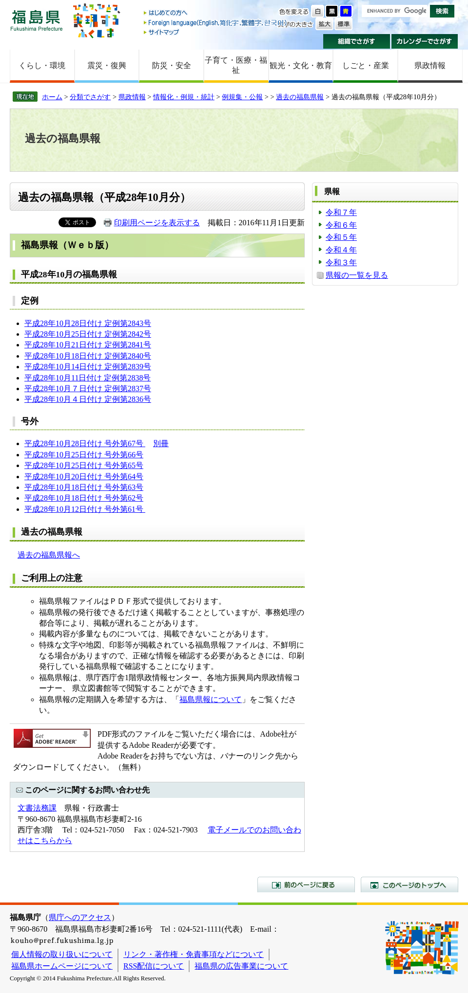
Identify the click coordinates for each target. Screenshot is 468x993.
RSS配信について (153, 966)
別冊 (161, 443)
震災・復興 (106, 65)
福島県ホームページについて (62, 966)
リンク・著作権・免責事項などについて (193, 954)
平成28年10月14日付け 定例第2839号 (87, 366)
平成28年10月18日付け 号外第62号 (83, 498)
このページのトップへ (409, 884)
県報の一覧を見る (357, 275)
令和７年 (341, 212)
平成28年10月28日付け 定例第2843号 (87, 323)
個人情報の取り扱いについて (62, 954)
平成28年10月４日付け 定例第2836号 (87, 399)
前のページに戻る (306, 884)
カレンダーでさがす (424, 41)
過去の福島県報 (300, 97)
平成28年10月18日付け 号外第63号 (83, 487)
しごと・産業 (365, 65)
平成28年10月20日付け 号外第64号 (83, 476)
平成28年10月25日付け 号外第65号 (83, 465)
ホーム (52, 97)
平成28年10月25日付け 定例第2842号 (87, 334)
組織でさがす (356, 41)
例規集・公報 (242, 97)
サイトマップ (216, 31)
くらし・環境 (42, 65)
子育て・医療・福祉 (236, 65)
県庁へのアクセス (80, 917)
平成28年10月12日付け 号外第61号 (84, 509)
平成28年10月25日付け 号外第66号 (83, 455)
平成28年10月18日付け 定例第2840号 (87, 356)
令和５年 (341, 237)
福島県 (36, 20)
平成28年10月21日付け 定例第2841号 (87, 345)
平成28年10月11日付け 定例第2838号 (87, 378)
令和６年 (341, 225)
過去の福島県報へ (49, 555)
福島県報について (210, 699)
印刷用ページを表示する (157, 222)
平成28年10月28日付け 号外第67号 (84, 443)
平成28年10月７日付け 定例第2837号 (87, 388)
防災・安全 (171, 65)
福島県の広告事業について (241, 966)
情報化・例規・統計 (183, 97)
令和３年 (341, 262)
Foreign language (216, 22)
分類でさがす (90, 97)
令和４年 (341, 250)
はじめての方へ (216, 13)
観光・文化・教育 (301, 65)
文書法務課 (37, 808)
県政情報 (430, 65)
